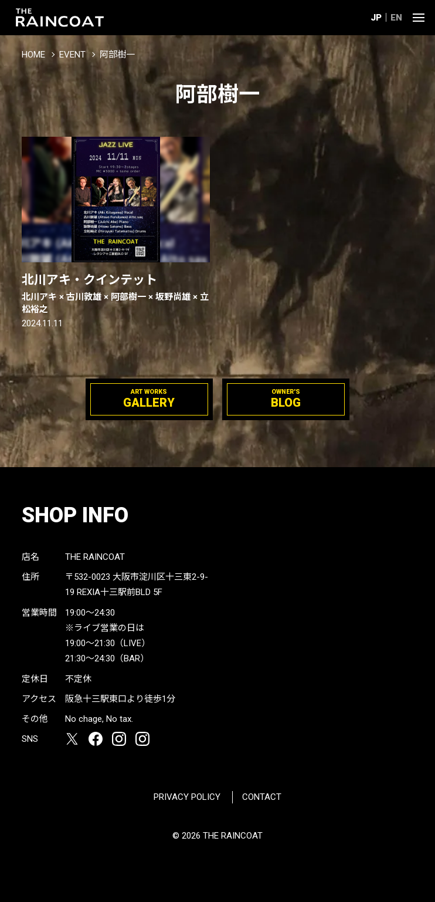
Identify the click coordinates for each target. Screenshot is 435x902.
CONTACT (261, 797)
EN (396, 17)
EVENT (72, 54)
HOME (33, 54)
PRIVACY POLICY (187, 797)
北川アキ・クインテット (116, 294)
